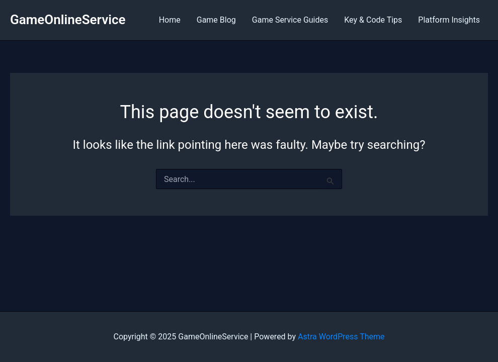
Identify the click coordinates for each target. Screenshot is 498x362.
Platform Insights (449, 20)
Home (170, 20)
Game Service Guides (290, 20)
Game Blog (216, 20)
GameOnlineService (68, 19)
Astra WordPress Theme (341, 336)
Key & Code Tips (373, 20)
